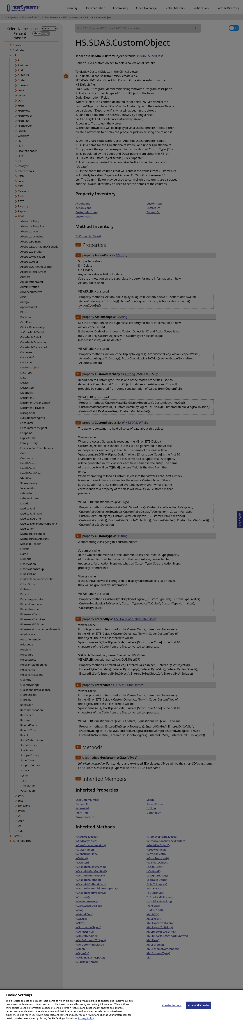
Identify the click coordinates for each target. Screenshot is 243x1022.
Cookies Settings (172, 1008)
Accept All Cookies (198, 1008)
